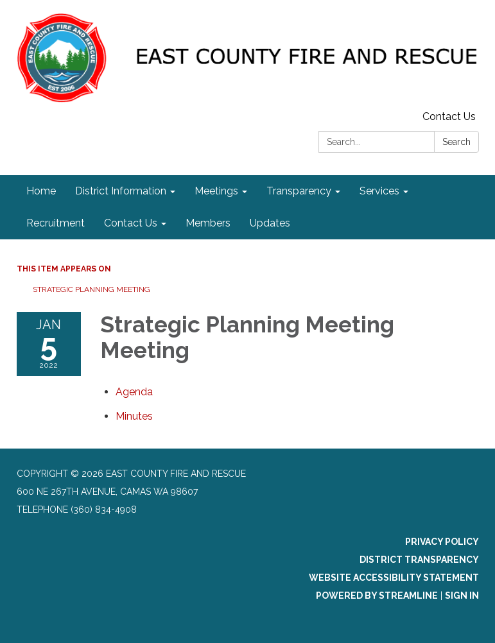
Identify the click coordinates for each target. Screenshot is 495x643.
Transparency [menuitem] (298, 191)
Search (456, 142)
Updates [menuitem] (270, 223)
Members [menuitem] (208, 223)
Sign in (462, 595)
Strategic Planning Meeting (91, 289)
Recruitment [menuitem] (55, 223)
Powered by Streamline (377, 595)
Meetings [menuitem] (216, 191)
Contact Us (449, 116)
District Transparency (419, 559)
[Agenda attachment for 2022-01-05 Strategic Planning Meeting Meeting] (134, 392)
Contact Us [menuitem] (130, 223)
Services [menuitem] (379, 191)
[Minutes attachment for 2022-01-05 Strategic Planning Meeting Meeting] (134, 416)
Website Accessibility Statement (394, 577)
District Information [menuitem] (120, 191)
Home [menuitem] (41, 191)
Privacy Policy (442, 541)
